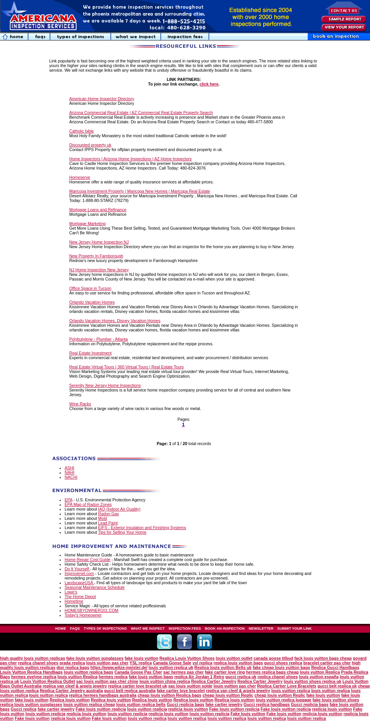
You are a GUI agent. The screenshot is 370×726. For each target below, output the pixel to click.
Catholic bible (81, 131)
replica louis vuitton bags (238, 662)
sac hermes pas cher (183, 672)
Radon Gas (108, 513)
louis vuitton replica (291, 690)
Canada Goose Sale (172, 662)
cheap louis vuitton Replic (228, 695)
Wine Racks (80, 404)
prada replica (72, 662)
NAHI (69, 472)
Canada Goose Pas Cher (138, 672)
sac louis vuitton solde (190, 686)
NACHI (71, 477)
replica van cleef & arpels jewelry (75, 686)
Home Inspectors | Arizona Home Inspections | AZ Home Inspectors (130, 158)
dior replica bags (73, 667)
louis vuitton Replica (320, 672)
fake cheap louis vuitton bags (281, 667)
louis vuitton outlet (234, 658)
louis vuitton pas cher (107, 662)
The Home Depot (80, 596)
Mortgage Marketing (87, 223)
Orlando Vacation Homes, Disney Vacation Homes (114, 320)
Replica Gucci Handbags (335, 667)
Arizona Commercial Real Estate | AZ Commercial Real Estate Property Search (141, 112)
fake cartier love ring (225, 672)
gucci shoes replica (283, 662)
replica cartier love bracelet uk (137, 686)
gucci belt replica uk (337, 686)
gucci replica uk (241, 676)
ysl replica (202, 662)
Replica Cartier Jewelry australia (71, 690)
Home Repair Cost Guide (87, 559)
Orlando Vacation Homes (92, 302)
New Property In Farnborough (96, 256)
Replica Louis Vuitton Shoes (187, 658)
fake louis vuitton (141, 658)
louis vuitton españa (318, 676)
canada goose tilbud (273, 658)
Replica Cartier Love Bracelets (286, 686)
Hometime (74, 601)
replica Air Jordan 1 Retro (199, 676)
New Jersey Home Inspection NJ (99, 242)
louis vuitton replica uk (170, 667)
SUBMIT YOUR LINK (294, 628)
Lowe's (71, 592)
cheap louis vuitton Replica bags (170, 695)
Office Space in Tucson (90, 288)
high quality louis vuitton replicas (32, 658)
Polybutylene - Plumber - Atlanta (98, 339)
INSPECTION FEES (184, 628)
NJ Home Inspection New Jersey (99, 269)
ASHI (69, 468)
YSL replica (141, 662)
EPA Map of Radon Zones (88, 504)
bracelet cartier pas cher (327, 662)
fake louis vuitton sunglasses (94, 658)
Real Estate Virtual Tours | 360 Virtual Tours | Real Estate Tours (126, 367)
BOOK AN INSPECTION (225, 628)
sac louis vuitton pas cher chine (107, 681)
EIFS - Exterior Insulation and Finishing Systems (142, 527)
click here (209, 84)
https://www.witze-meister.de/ (118, 667)
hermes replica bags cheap (272, 672)
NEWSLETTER (260, 628)
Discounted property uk (90, 145)
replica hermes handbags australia (102, 695)
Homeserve (79, 177)
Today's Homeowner (83, 615)
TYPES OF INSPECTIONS (105, 628)
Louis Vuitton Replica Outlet (47, 681)
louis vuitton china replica (165, 681)
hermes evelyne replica (33, 676)
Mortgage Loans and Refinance (98, 209)
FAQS (75, 628)
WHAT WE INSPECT (148, 628)
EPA (68, 499)
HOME (60, 628)
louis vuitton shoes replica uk (313, 681)
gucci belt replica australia (130, 690)
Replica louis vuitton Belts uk (223, 667)
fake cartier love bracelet (181, 690)
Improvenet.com (79, 573)
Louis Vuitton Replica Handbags (31, 672)
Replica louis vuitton (70, 699)
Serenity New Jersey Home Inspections (105, 385)
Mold (102, 518)
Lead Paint (108, 523)
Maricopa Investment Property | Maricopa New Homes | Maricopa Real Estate (139, 191)
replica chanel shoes (38, 662)
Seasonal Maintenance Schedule (95, 587)
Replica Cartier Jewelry (213, 681)
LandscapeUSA (79, 582)
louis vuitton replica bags (88, 672)
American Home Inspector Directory (101, 98)
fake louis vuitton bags (151, 676)
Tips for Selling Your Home (122, 532)
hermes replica (112, 676)
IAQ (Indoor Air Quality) (119, 509)
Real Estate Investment (90, 353)
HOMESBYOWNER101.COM (91, 610)
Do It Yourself (77, 568)
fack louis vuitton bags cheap (323, 658)
